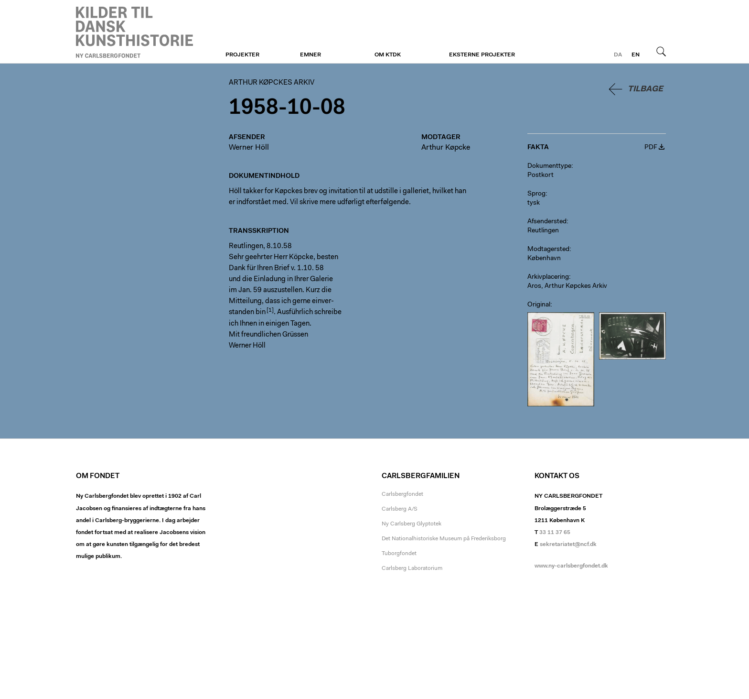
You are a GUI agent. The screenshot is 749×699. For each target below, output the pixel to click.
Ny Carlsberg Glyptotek (411, 524)
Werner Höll (249, 148)
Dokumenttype (549, 166)
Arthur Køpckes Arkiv (134, 32)
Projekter (242, 55)
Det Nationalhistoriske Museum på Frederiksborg (444, 539)
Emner (310, 55)
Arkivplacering (548, 277)
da (618, 55)
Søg (661, 51)
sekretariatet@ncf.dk (568, 544)
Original (538, 305)
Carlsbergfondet (402, 494)
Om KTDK (387, 55)
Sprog (536, 194)
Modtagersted (548, 249)
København (544, 258)
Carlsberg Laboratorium (412, 568)
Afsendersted (547, 221)
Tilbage (645, 89)
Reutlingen (543, 231)
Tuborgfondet (399, 554)
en (635, 55)
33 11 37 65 (554, 532)
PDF (650, 147)
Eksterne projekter (482, 55)
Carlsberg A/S (399, 509)
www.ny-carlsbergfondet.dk (571, 566)
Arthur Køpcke (445, 148)
